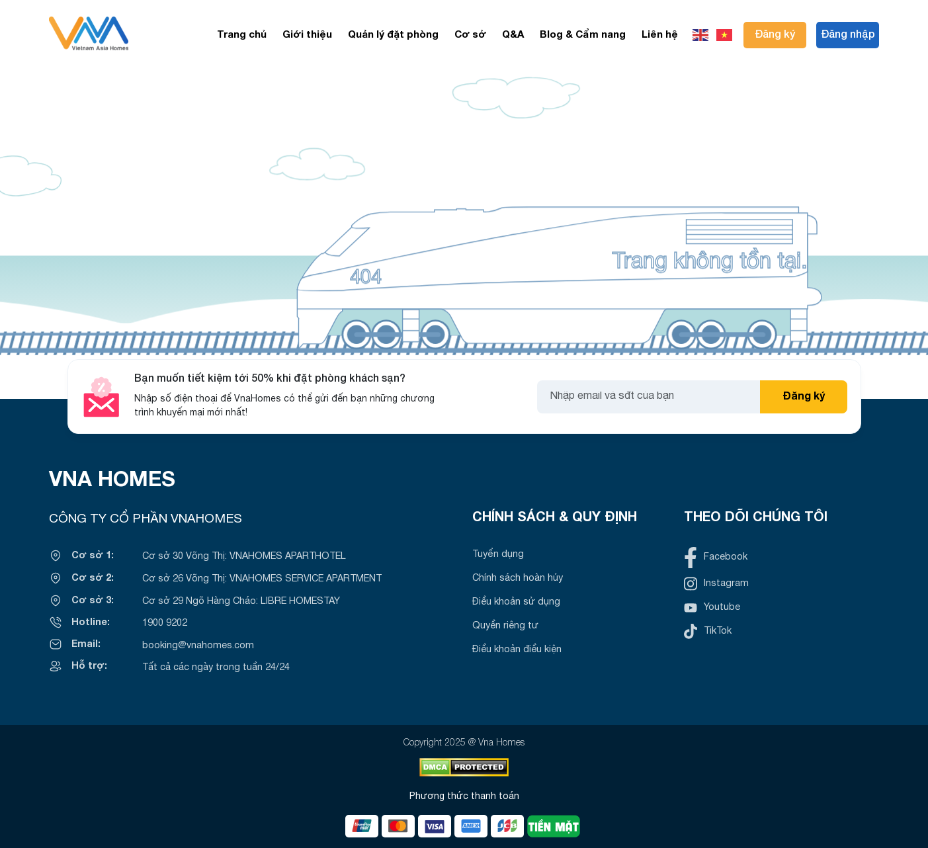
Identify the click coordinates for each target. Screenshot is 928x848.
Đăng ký (775, 35)
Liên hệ (660, 35)
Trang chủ (242, 35)
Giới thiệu (307, 35)
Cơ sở (470, 35)
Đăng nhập (848, 35)
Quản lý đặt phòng (393, 35)
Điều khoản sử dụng (516, 602)
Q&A (513, 35)
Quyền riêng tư (505, 626)
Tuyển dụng (498, 554)
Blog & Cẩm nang (583, 35)
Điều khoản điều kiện (517, 650)
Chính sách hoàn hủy (517, 578)
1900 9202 (164, 623)
